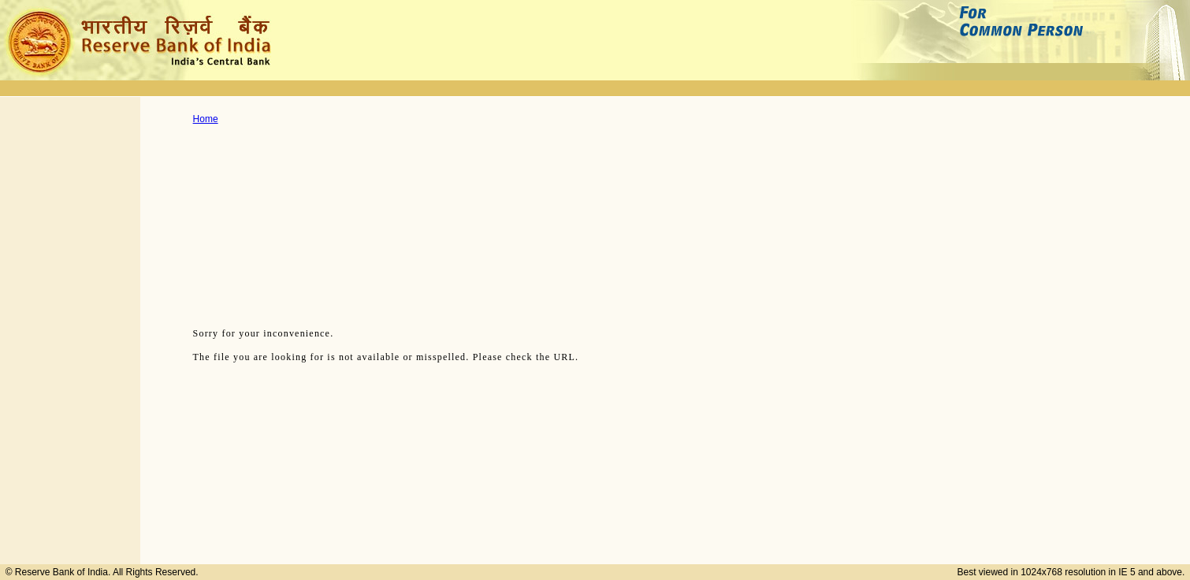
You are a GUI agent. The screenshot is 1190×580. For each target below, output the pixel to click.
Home (205, 119)
